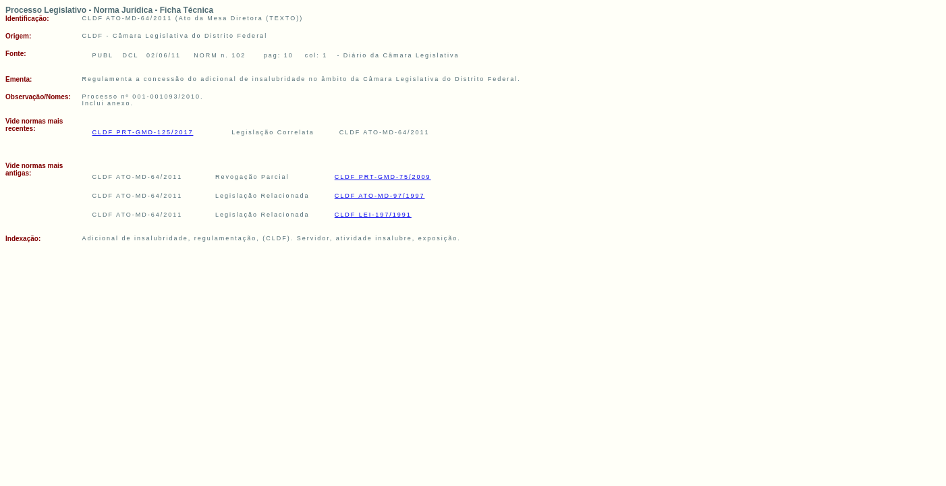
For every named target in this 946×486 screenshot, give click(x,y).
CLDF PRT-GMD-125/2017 (143, 132)
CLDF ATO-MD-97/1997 (380, 195)
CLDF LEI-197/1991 (373, 214)
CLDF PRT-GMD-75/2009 (383, 176)
